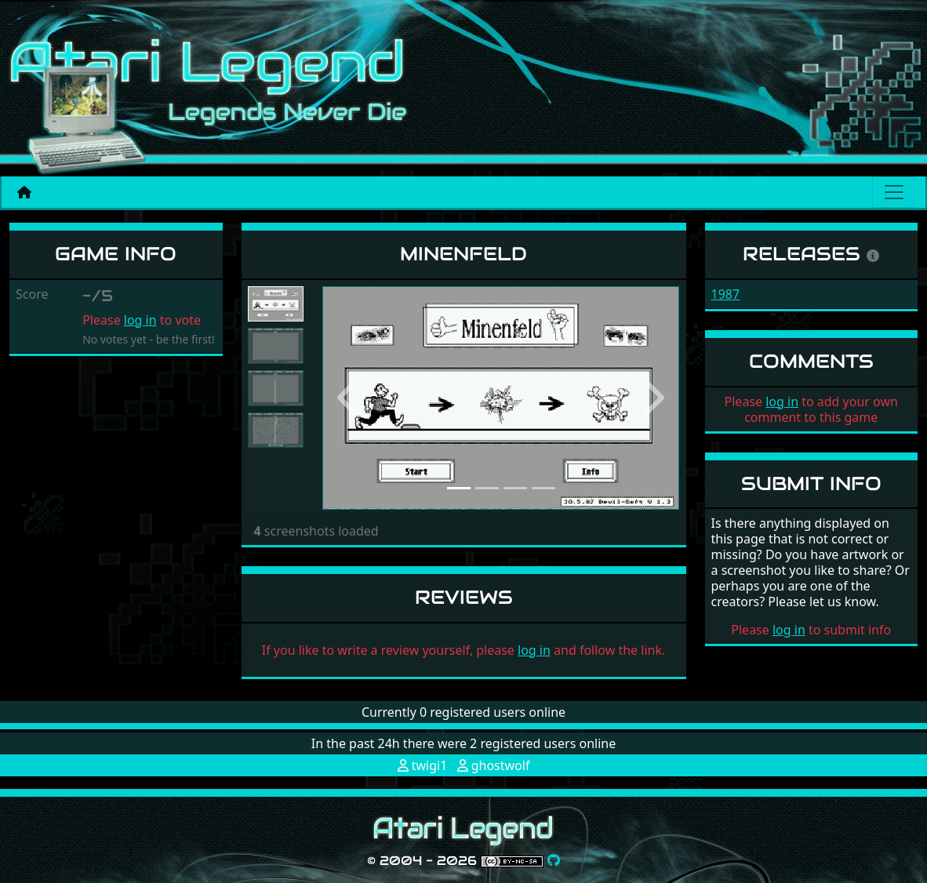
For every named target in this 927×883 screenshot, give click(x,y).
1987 (725, 294)
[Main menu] (894, 192)
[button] (349, 398)
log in (140, 320)
